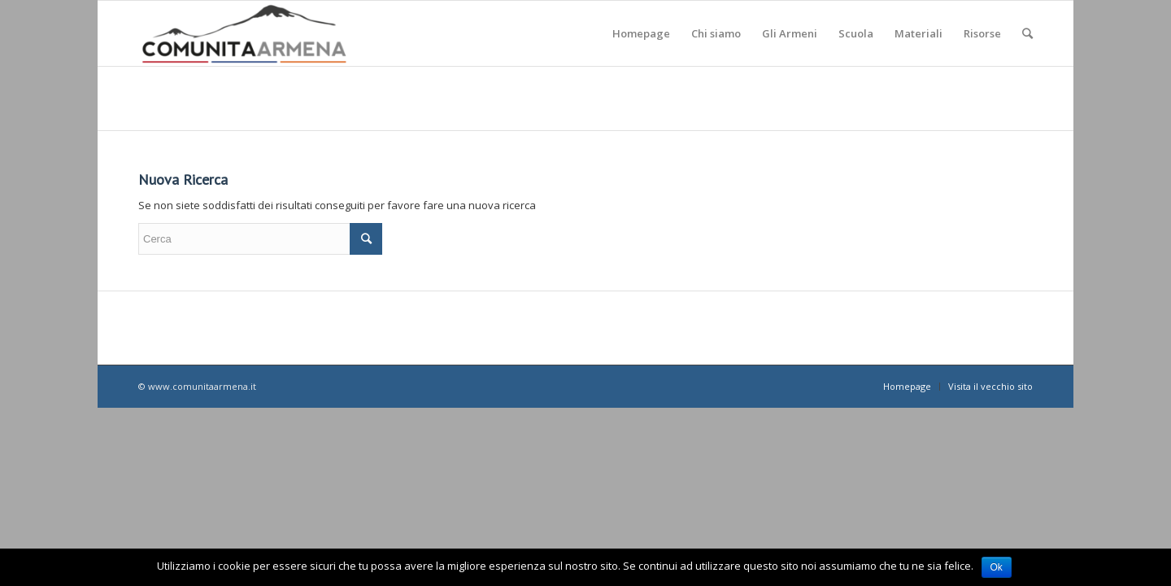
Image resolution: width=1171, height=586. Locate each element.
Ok (996, 567)
